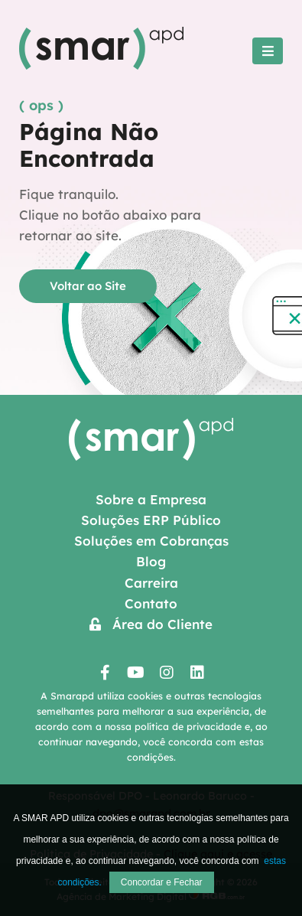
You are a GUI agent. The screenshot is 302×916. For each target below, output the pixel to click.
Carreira (151, 583)
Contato (151, 603)
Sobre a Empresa (151, 499)
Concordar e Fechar (162, 882)
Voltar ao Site (88, 286)
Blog (151, 561)
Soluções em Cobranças (151, 541)
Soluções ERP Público (151, 520)
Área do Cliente (151, 624)
